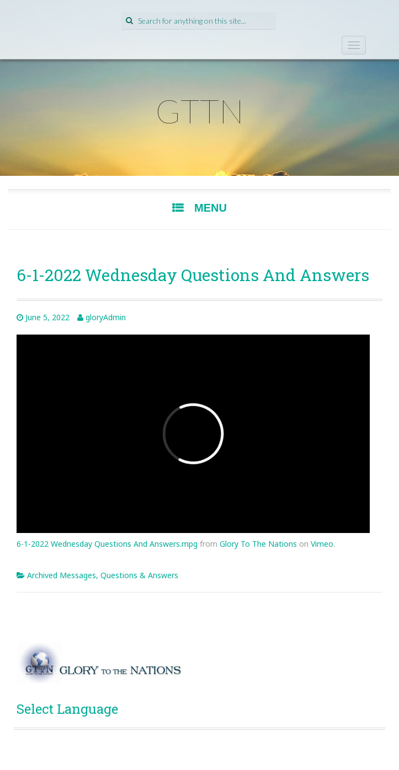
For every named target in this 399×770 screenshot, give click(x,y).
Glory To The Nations (258, 544)
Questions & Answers (139, 575)
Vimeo (322, 544)
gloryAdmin (106, 317)
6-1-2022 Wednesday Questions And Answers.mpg (107, 544)
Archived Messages (61, 575)
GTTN (200, 111)
